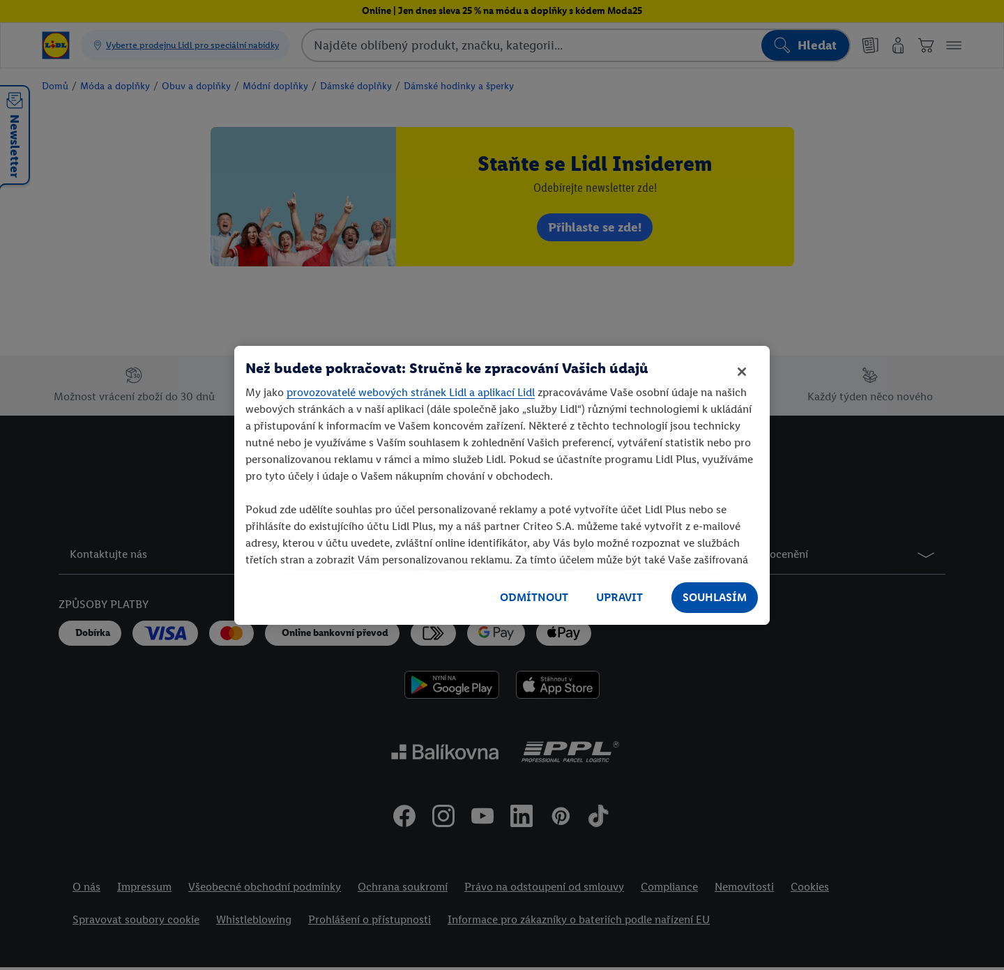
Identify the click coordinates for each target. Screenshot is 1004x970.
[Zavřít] (742, 372)
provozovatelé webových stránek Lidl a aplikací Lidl (411, 392)
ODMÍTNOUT (534, 597)
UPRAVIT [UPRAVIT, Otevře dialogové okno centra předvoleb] (619, 597)
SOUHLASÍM (715, 597)
